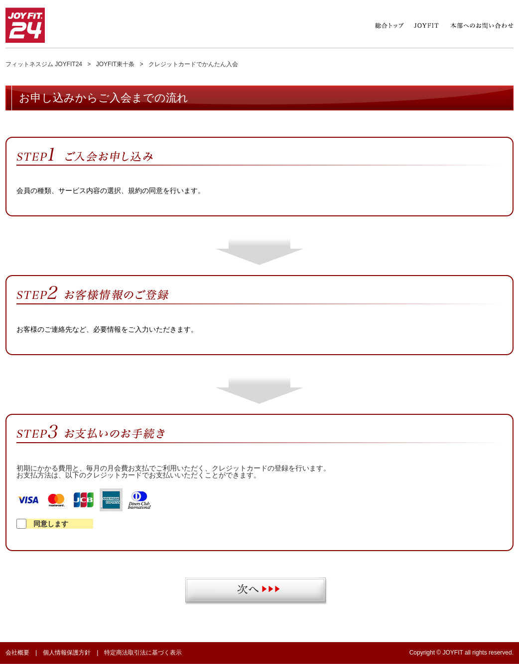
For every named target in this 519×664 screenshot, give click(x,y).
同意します (42, 524)
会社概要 (17, 652)
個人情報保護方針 (67, 652)
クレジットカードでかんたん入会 (193, 64)
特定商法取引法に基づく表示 (143, 652)
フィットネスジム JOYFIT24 (43, 64)
